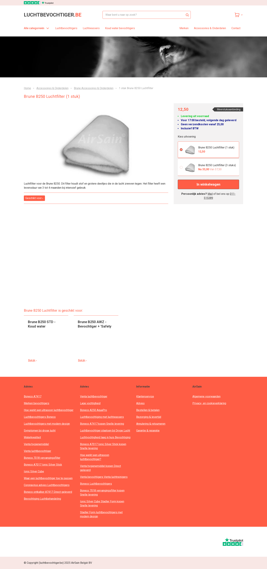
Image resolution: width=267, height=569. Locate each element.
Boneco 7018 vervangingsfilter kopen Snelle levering (102, 492)
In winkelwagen (208, 184)
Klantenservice (145, 396)
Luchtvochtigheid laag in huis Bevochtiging (105, 437)
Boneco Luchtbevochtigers (96, 483)
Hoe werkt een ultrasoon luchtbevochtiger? (94, 457)
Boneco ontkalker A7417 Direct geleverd (48, 492)
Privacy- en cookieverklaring (209, 403)
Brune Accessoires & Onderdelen (93, 88)
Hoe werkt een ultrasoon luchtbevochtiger (48, 410)
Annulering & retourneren (150, 423)
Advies (140, 403)
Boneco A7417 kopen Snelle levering (102, 423)
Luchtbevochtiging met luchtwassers (102, 417)
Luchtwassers (91, 28)
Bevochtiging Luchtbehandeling (42, 498)
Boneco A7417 (32, 396)
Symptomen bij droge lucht (40, 430)
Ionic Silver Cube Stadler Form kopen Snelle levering (102, 503)
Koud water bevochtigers (120, 28)
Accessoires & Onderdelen (210, 28)
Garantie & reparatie (148, 430)
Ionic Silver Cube (34, 471)
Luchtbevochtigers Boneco (40, 417)
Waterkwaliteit (32, 437)
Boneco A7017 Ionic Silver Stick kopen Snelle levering (103, 446)
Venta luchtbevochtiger (37, 451)
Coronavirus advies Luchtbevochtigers (46, 485)
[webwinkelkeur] (34, 542)
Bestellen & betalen (148, 410)
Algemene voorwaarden (206, 396)
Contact (235, 28)
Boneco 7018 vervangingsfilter (42, 457)
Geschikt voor (34, 198)
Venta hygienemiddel (36, 444)
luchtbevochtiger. (52, 15)
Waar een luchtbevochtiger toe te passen (48, 478)
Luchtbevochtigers (66, 28)
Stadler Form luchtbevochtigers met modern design (101, 514)
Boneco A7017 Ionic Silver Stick (43, 464)
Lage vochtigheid (90, 403)
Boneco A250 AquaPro (93, 410)
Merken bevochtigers (36, 403)
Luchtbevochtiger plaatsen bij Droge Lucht (105, 430)
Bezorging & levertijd (148, 417)
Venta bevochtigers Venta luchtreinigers (104, 477)
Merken (184, 28)
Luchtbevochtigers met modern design (47, 423)
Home (27, 88)
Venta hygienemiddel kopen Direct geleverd (100, 468)
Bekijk (32, 360)
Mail (210, 193)
